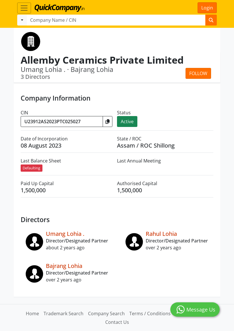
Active (127, 121)
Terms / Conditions (150, 313)
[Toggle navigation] (24, 8)
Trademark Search (63, 313)
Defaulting (31, 168)
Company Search (106, 313)
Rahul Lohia (161, 234)
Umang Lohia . (65, 234)
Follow (198, 73)
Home (32, 313)
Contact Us (117, 322)
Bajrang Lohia (64, 266)
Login (207, 8)
